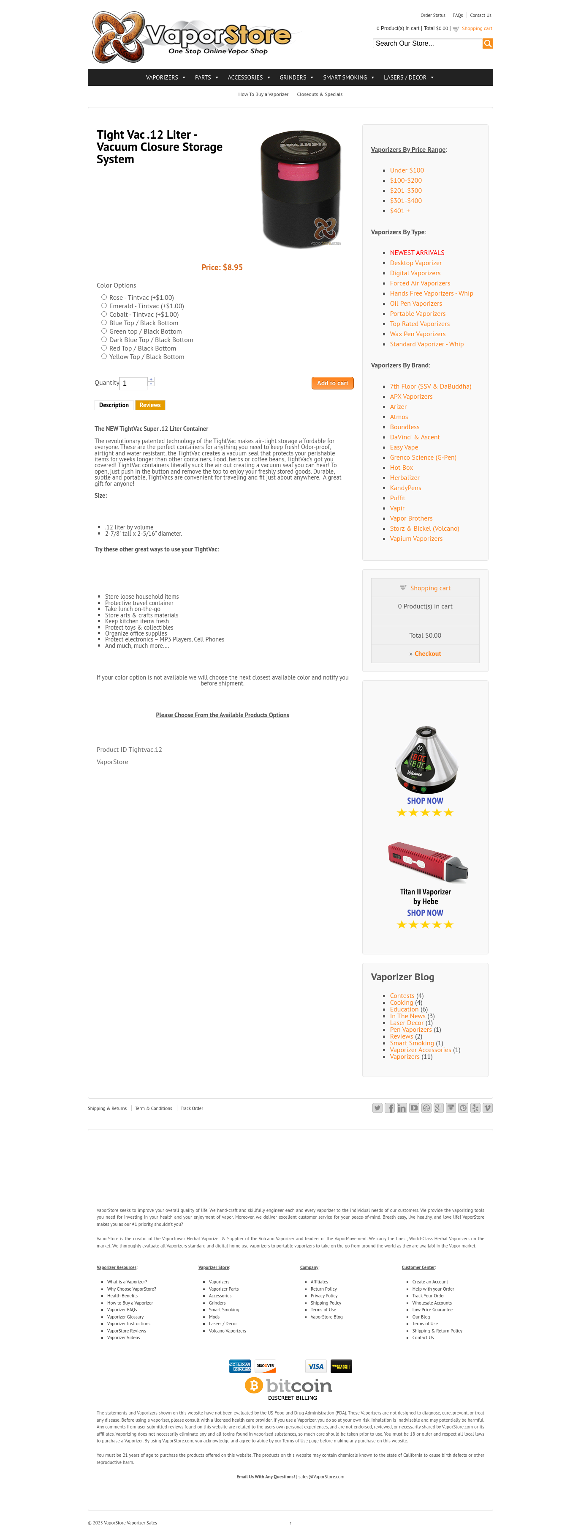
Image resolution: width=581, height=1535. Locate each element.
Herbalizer (405, 477)
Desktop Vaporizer (416, 262)
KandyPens (405, 487)
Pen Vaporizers (411, 1029)
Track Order (192, 1108)
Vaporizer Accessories (420, 1049)
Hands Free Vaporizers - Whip (431, 293)
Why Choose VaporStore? (131, 1289)
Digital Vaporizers (415, 273)
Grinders (217, 1303)
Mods (214, 1317)
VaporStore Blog (327, 1317)
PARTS (203, 77)
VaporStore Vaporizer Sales (130, 1523)
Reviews (150, 405)
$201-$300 (406, 190)
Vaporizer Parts (224, 1289)
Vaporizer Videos (123, 1337)
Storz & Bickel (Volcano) (424, 528)
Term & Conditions (153, 1108)
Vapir (397, 508)
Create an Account (430, 1282)
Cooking (401, 1002)
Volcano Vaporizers (227, 1331)
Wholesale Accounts (432, 1303)
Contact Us (480, 15)
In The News (408, 1015)
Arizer (398, 406)
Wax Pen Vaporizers (418, 333)
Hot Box (401, 467)
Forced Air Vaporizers (420, 283)
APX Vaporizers (411, 396)
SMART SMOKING (345, 77)
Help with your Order (433, 1289)
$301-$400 (406, 200)
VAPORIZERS (162, 77)
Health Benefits (122, 1296)
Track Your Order (429, 1296)
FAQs (458, 15)
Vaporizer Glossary (125, 1317)
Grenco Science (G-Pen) (423, 457)
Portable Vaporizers (418, 313)
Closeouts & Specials (319, 94)
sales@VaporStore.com (322, 1477)
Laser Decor (407, 1022)
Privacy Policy (324, 1296)
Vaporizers (405, 1056)
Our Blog (421, 1317)
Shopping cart (477, 28)
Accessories (220, 1296)
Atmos (399, 416)
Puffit (397, 497)
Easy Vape (404, 447)
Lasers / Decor (223, 1324)
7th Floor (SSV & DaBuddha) (431, 386)
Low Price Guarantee (433, 1310)
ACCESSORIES (245, 77)
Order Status (433, 15)
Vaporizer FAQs (122, 1310)
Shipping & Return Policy (437, 1331)
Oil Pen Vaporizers (416, 303)
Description (114, 405)
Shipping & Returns (107, 1108)
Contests (402, 995)
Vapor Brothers (411, 518)
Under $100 (407, 170)
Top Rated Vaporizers (420, 323)
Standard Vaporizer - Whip (427, 344)
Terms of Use (323, 1310)
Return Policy (324, 1289)
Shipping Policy (326, 1303)
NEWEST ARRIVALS (417, 252)
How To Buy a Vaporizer (264, 94)
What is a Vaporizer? (127, 1282)
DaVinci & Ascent (415, 437)
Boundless (405, 426)
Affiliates (319, 1282)
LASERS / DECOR (405, 77)
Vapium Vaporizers (416, 538)
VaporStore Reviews (126, 1331)
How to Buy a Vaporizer (130, 1303)
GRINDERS (293, 77)
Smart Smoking (412, 1043)
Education (404, 1009)
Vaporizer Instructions (128, 1324)
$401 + (400, 210)
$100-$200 (406, 180)
